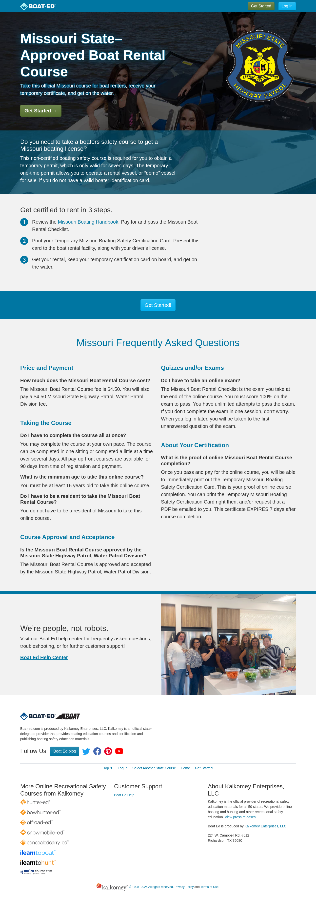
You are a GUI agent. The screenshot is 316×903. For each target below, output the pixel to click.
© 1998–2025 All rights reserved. (151, 887)
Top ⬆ (108, 768)
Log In (287, 6)
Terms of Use (209, 887)
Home (185, 768)
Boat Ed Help (124, 795)
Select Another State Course (154, 768)
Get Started (261, 6)
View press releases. (241, 817)
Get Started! (158, 305)
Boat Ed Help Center (44, 657)
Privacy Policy (184, 887)
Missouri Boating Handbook (88, 222)
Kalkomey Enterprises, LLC (266, 826)
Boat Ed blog (64, 751)
